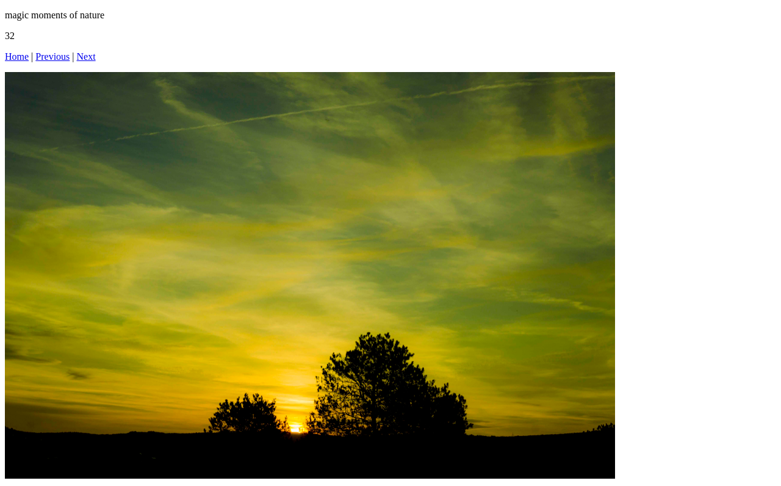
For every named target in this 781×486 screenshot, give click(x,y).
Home (17, 56)
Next (86, 56)
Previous (52, 56)
